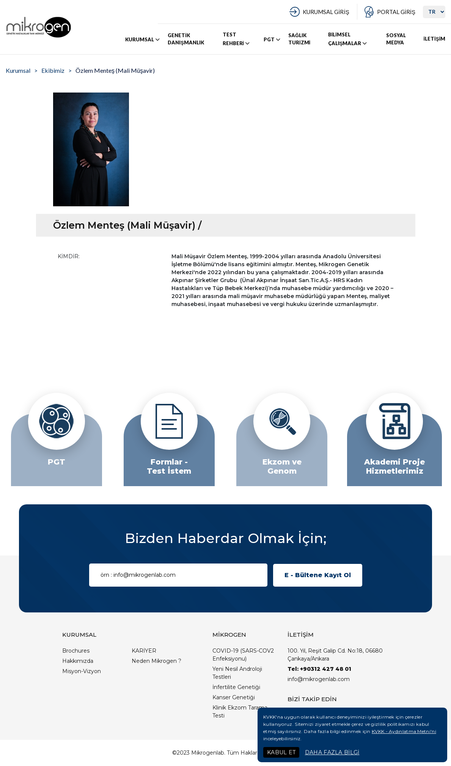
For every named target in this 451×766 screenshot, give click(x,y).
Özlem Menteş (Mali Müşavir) (115, 70)
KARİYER (144, 650)
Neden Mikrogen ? (156, 661)
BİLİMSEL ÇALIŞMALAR (348, 39)
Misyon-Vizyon (81, 671)
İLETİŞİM (434, 39)
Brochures (76, 650)
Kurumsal (18, 70)
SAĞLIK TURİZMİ (299, 39)
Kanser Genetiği (233, 697)
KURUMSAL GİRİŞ (326, 11)
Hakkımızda (77, 661)
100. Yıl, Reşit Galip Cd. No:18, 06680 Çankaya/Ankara (335, 654)
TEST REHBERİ (237, 39)
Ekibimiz (52, 70)
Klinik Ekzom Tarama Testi (239, 711)
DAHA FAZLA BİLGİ (332, 752)
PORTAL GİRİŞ (396, 11)
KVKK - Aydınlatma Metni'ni (404, 731)
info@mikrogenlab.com (319, 679)
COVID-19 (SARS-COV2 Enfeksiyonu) (243, 654)
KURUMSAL (143, 39)
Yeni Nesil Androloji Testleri (237, 673)
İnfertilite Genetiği (236, 687)
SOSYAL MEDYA (396, 39)
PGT (272, 39)
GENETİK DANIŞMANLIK (186, 39)
